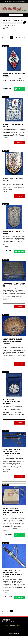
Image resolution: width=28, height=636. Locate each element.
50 (22, 37)
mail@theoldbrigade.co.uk (19, 1)
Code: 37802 (5, 246)
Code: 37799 (5, 84)
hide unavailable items (5, 27)
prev (3, 37)
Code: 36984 (5, 592)
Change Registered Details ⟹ (9, 621)
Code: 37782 (5, 471)
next (25, 37)
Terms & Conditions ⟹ (7, 619)
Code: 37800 (5, 137)
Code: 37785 (5, 359)
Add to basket (19, 89)
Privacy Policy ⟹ (6, 620)
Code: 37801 (5, 191)
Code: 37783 (5, 301)
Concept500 (16, 633)
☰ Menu (5, 15)
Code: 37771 (5, 530)
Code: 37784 (5, 418)
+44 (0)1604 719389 (7, 1)
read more (21, 81)
